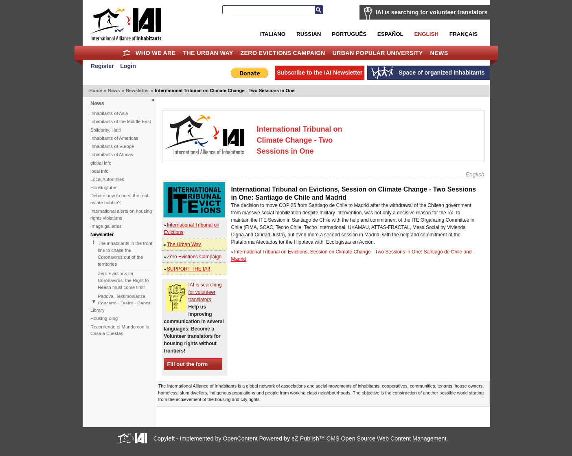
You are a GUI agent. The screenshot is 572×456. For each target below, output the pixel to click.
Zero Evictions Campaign (282, 53)
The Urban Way (208, 53)
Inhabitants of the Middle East (120, 121)
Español (390, 34)
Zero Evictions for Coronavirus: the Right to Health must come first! (123, 280)
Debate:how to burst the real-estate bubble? (120, 199)
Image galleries (106, 226)
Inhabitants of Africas (111, 154)
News (439, 53)
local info (99, 171)
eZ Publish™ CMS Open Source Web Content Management (368, 438)
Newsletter (137, 90)
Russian (308, 34)
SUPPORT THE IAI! (188, 269)
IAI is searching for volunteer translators (432, 12)
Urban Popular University (377, 53)
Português (349, 34)
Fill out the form (187, 364)
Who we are (155, 53)
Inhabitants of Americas (114, 138)
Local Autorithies (107, 179)
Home (126, 53)
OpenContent (240, 438)
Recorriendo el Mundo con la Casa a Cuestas (119, 330)
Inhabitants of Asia (109, 113)
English (426, 34)
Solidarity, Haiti (105, 130)
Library (97, 310)
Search (319, 10)
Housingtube (103, 187)
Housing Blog (104, 318)
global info (101, 163)
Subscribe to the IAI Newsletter (320, 72)
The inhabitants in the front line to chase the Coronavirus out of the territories (125, 254)
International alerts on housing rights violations (121, 214)
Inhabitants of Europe (112, 146)
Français (463, 34)
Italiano (272, 34)
